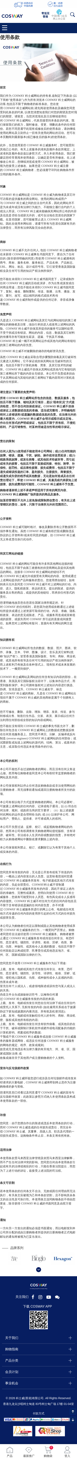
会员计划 (11, 1372)
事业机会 (11, 1383)
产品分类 (11, 1360)
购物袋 (48, 1452)
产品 (9, 1452)
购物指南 (11, 1349)
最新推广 (29, 1452)
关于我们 (11, 1338)
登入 (67, 1452)
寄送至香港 (45, 15)
